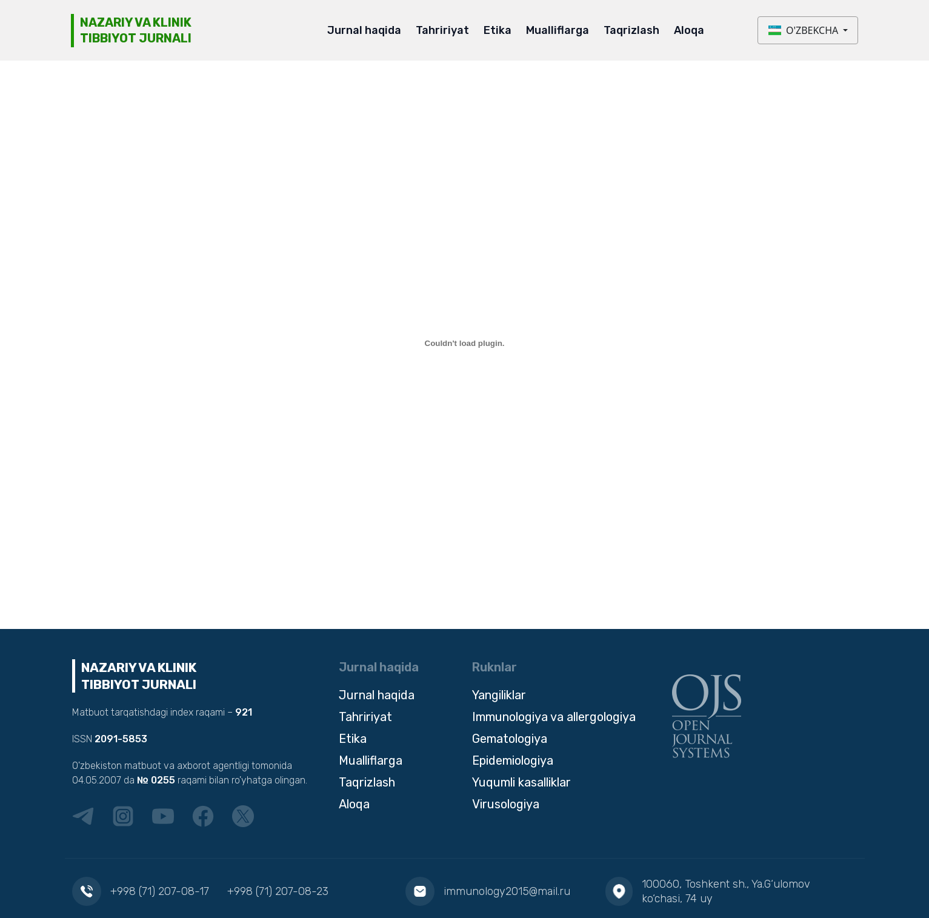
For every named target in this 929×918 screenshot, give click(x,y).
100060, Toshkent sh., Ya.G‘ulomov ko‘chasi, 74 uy (726, 891)
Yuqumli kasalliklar (521, 782)
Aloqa (689, 30)
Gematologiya (509, 738)
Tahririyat (442, 30)
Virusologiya (505, 804)
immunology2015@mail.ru (507, 891)
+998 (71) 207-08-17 (159, 891)
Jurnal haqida (364, 30)
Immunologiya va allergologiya (554, 717)
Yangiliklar (499, 695)
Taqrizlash (631, 30)
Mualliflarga (557, 30)
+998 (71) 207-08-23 (277, 891)
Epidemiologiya (512, 760)
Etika (497, 30)
